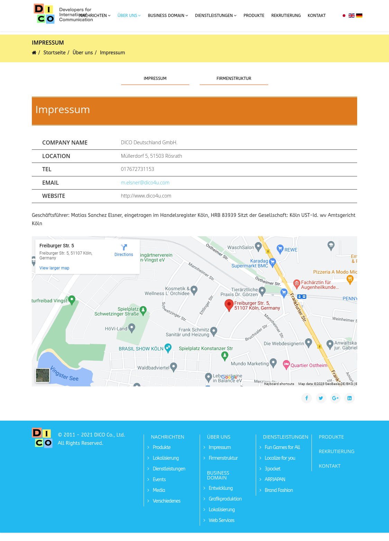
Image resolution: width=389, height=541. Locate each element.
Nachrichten (93, 15)
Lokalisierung (165, 458)
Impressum (155, 78)
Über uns (127, 15)
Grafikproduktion (225, 499)
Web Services (221, 520)
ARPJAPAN (274, 480)
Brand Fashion (278, 490)
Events (158, 480)
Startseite (55, 53)
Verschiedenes (166, 501)
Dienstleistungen (214, 15)
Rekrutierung (286, 15)
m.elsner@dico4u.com (145, 182)
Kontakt (317, 15)
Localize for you (279, 458)
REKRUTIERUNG (336, 451)
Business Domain (166, 15)
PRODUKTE (331, 436)
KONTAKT (330, 465)
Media (158, 490)
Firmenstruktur (234, 78)
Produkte (254, 15)
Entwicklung (220, 488)
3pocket (272, 469)
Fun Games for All (282, 447)
